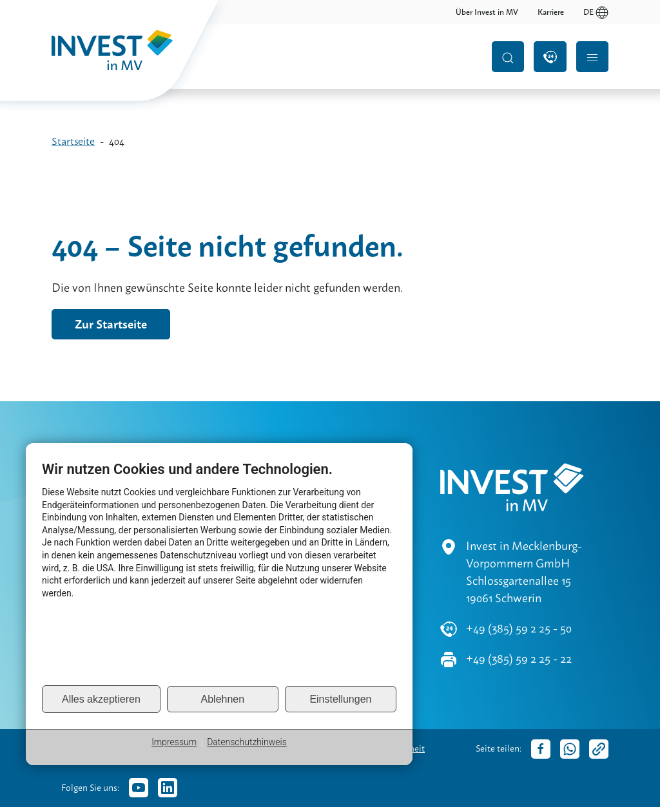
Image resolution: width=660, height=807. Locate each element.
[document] (219, 572)
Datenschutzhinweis (247, 742)
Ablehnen (223, 699)
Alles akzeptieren (101, 699)
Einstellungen (340, 699)
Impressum (174, 742)
